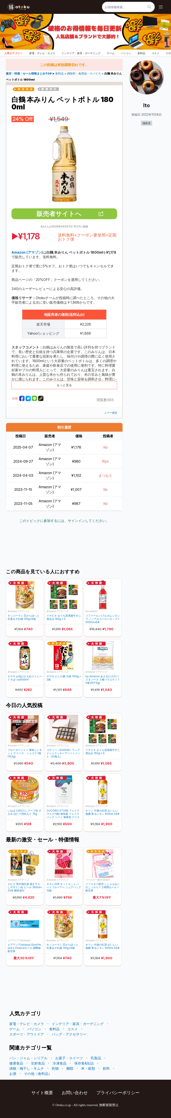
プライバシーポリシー (118, 1092)
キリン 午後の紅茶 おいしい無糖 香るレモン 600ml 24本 (103, 812)
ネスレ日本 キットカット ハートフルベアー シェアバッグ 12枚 (64, 887)
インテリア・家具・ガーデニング (80, 53)
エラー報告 (110, 412)
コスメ (155, 53)
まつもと (105, 475)
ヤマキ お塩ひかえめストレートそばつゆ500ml (25, 678)
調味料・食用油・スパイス (84, 73)
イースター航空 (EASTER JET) (100, 879)
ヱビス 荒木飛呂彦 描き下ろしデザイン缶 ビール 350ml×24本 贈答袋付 (25, 887)
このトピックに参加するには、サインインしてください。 (64, 520)
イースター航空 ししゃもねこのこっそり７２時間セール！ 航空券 (103, 887)
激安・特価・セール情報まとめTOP (29, 73)
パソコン (126, 53)
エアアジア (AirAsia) (19, 940)
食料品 (141, 53)
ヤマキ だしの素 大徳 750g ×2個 (64, 678)
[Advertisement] (84, 546)
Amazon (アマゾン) (18, 611)
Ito (105, 447)
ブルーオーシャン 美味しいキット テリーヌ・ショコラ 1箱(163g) (25, 753)
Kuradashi (91, 611)
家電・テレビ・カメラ (42, 53)
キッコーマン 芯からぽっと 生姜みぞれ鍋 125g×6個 (23, 617)
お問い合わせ (75, 1092)
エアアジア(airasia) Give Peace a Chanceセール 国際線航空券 (24, 948)
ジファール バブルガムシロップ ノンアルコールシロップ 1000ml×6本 (103, 619)
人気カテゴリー (13, 53)
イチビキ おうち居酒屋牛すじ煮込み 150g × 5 (64, 617)
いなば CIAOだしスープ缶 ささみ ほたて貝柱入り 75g (24, 812)
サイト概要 (42, 1092)
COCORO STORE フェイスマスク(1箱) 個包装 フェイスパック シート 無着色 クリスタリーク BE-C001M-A (63, 814)
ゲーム (111, 53)
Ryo (105, 461)
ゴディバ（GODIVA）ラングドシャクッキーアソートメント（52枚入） (63, 753)
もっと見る (64, 385)
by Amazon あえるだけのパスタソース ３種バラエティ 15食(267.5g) (102, 679)
